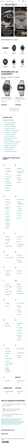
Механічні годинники (10, 122)
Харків (6, 418)
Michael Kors (21, 293)
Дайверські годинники (10, 145)
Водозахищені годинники (11, 143)
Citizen (7, 216)
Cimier (7, 214)
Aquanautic (9, 185)
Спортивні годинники (10, 134)
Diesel (19, 215)
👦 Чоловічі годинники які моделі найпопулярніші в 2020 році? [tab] (11, 409)
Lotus (7, 289)
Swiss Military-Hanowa (8, 369)
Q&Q (7, 323)
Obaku (7, 303)
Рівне (5, 422)
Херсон (18, 420)
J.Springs (8, 270)
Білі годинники (8, 140)
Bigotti (19, 175)
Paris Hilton (21, 303)
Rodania (20, 332)
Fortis (19, 239)
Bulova (19, 182)
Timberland (20, 353)
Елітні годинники (9, 149)
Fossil (19, 241)
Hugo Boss (21, 257)
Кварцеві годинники (10, 124)
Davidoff (20, 210)
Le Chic (8, 284)
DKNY (19, 218)
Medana (20, 291)
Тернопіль (20, 422)
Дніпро (11, 418)
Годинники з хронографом (11, 130)
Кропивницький (5, 424)
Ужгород (15, 424)
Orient (7, 305)
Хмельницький (5, 421)
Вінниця (9, 420)
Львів (20, 418)
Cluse (7, 227)
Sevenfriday (9, 358)
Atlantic (8, 188)
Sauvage (8, 351)
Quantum (8, 326)
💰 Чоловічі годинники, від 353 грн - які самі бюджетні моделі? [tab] (14, 404)
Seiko (7, 356)
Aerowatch (8, 171)
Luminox (8, 294)
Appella (8, 178)
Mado (19, 284)
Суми (2, 422)
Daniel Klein (21, 199)
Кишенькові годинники (10, 151)
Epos (7, 243)
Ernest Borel (9, 246)
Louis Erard (9, 291)
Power (19, 314)
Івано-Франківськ (12, 422)
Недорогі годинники (10, 147)
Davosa (20, 213)
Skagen (8, 361)
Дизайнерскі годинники (11, 138)
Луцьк (11, 424)
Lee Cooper (9, 286)
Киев (19, 424)
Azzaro (7, 190)
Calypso (8, 199)
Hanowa (20, 255)
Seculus (8, 353)
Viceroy (8, 380)
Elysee (7, 236)
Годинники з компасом (11, 132)
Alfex (7, 173)
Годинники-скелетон (10, 128)
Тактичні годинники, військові (12, 141)
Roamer (20, 330)
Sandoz (8, 348)
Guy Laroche (9, 257)
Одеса (2, 418)
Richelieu (20, 327)
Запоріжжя (16, 418)
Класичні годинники (10, 136)
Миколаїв (3, 420)
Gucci (7, 255)
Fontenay (20, 236)
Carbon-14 (8, 202)
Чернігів (13, 420)
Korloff (19, 273)
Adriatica (8, 168)
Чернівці (16, 421)
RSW (19, 339)
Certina (8, 211)
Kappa (19, 270)
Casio (7, 204)
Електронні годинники (10, 126)
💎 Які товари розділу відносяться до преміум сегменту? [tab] (12, 414)
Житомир (21, 421)
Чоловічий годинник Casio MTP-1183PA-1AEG (6, 98)
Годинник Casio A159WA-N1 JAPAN (20, 98)
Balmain (20, 168)
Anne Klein (9, 176)
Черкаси (11, 421)
